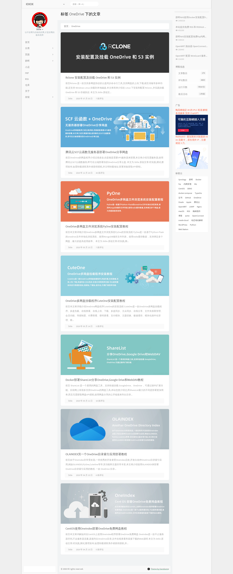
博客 (180, 216)
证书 (180, 197)
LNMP (191, 206)
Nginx (199, 206)
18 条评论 (100, 400)
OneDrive (197, 197)
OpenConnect (198, 216)
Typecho (198, 193)
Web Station (183, 229)
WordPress (182, 225)
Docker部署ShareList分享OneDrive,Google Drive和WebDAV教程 (105, 380)
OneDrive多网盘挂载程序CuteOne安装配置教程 (95, 301)
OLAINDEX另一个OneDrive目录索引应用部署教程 (96, 454)
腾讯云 (197, 202)
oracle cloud (183, 220)
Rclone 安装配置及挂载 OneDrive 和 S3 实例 (93, 77)
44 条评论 (100, 173)
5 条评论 (100, 326)
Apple (188, 202)
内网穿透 (187, 184)
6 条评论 (100, 475)
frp (179, 184)
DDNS (189, 188)
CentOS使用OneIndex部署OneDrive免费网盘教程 (96, 528)
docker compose (185, 193)
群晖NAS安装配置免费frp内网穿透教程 (195, 36)
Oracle (181, 202)
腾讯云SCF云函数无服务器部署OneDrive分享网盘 (97, 152)
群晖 (191, 179)
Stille (70, 98)
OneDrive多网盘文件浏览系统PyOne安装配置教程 (97, 226)
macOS (181, 211)
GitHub (188, 197)
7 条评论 (100, 98)
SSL (195, 184)
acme (187, 216)
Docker (198, 179)
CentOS (181, 188)
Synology (182, 179)
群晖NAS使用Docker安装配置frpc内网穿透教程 (199, 17)
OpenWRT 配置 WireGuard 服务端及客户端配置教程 (201, 55)
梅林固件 (196, 211)
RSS (188, 211)
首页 (66, 26)
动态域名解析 (197, 220)
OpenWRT (182, 206)
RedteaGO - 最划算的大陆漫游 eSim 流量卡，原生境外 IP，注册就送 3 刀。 (192, 140)
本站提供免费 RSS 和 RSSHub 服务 (192, 27)
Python (193, 225)
